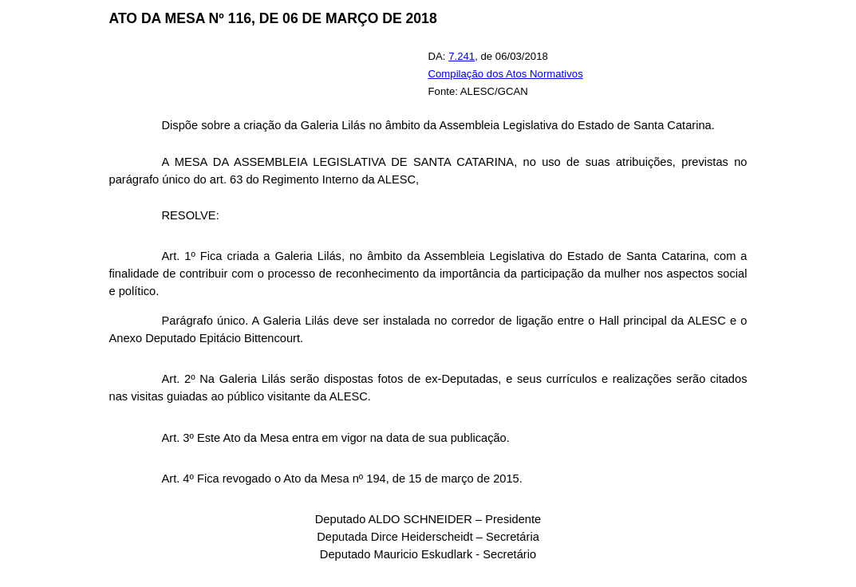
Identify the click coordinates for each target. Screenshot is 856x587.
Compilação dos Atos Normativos (505, 74)
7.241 (461, 56)
